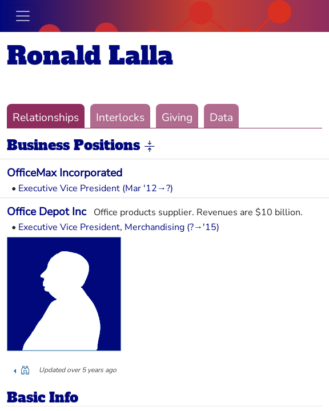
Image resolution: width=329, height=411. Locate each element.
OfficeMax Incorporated (64, 173)
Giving (177, 117)
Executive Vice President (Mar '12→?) (95, 188)
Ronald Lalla (90, 55)
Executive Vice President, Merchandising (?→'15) (118, 227)
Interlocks (120, 117)
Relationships (46, 117)
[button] (149, 146)
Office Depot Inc (46, 211)
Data (221, 117)
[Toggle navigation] (23, 16)
